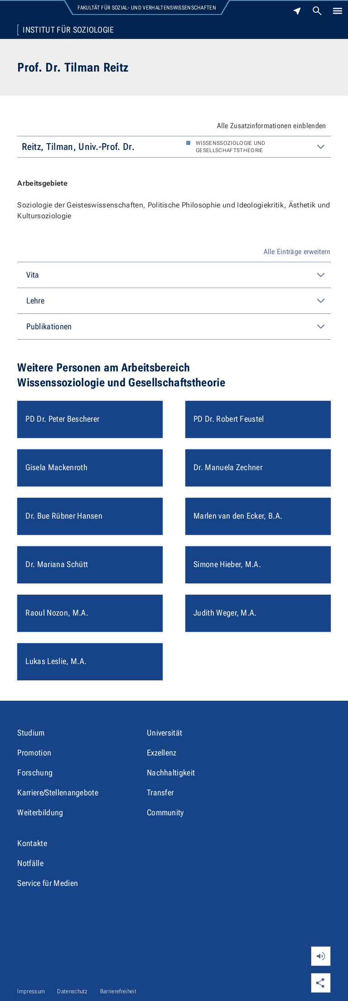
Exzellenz (162, 752)
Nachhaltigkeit (171, 772)
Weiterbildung (40, 812)
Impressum (31, 991)
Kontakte (32, 843)
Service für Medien (47, 883)
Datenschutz (72, 991)
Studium (30, 732)
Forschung (35, 772)
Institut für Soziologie (68, 29)
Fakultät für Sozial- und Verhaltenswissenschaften (146, 8)
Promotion (34, 752)
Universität (165, 732)
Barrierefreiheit (118, 991)
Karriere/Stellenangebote (57, 792)
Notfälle (30, 863)
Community (165, 812)
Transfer (160, 792)
